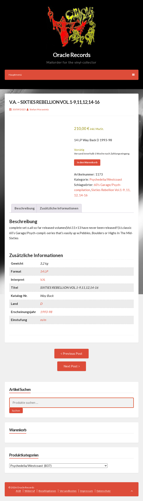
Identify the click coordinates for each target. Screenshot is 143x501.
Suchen (16, 410)
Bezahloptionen (47, 490)
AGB (18, 490)
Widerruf (30, 490)
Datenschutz (104, 490)
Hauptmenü (72, 74)
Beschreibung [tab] (25, 208)
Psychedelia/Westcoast (105, 179)
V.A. (42, 279)
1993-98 (46, 312)
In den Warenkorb (87, 162)
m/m (43, 320)
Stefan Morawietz (39, 109)
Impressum (86, 490)
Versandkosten (68, 490)
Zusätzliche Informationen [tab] (59, 208)
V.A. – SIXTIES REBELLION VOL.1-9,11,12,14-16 (54, 102)
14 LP (44, 271)
